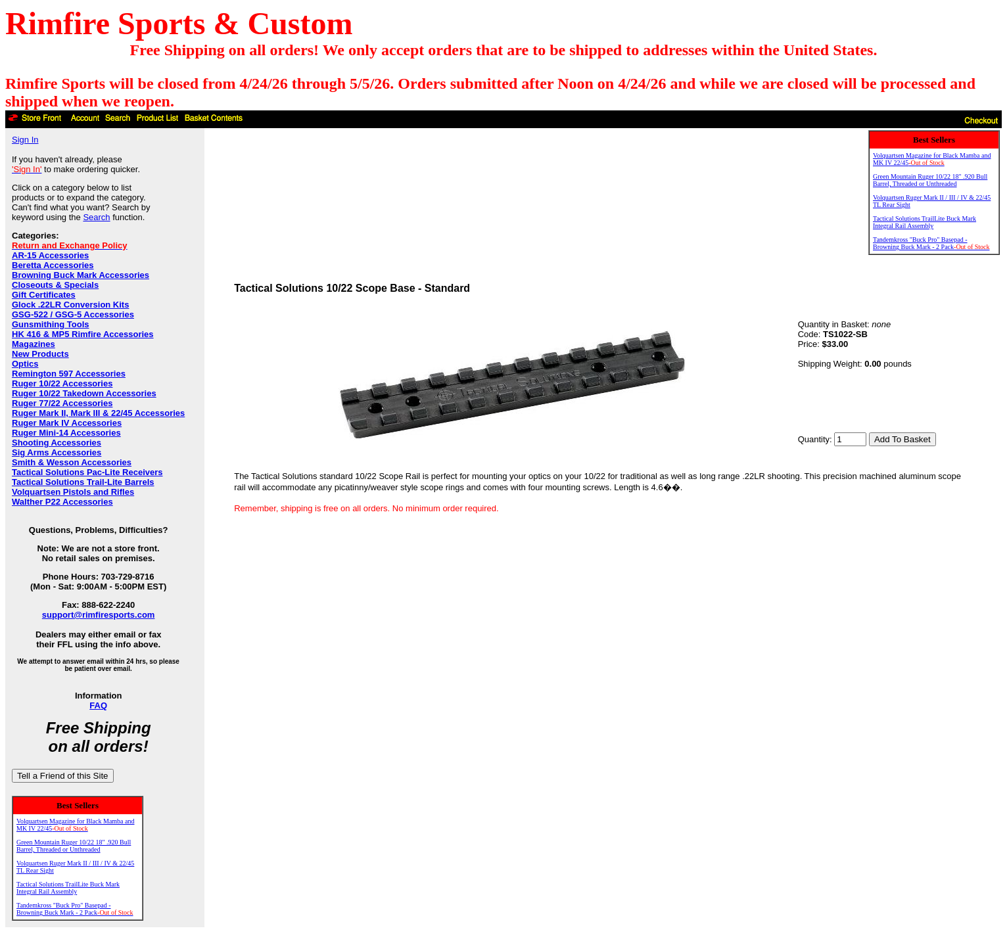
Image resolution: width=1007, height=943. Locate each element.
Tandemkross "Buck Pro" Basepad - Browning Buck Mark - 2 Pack (74, 909)
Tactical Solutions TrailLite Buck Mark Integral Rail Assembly (68, 888)
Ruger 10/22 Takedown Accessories (84, 393)
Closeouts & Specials (55, 285)
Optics (25, 364)
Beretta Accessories (53, 265)
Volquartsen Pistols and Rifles (73, 492)
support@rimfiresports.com (98, 615)
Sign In (25, 140)
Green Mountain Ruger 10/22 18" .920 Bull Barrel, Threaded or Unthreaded (73, 846)
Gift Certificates (44, 295)
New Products (40, 354)
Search (96, 217)
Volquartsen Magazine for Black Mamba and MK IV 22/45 (75, 824)
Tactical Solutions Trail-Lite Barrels (83, 482)
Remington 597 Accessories (69, 374)
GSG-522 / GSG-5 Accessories (73, 314)
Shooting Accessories (56, 443)
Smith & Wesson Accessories (71, 462)
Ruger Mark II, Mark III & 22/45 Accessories (98, 413)
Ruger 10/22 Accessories (62, 383)
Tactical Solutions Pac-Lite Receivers (87, 472)
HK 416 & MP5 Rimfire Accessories (83, 334)
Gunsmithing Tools (50, 324)
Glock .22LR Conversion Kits (70, 305)
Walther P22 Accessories (62, 502)
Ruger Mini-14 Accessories (66, 433)
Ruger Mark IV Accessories (67, 423)
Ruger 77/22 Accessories (62, 403)
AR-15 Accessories (50, 255)
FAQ (98, 705)
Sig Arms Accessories (56, 452)
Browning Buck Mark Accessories (80, 275)
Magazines (33, 344)
